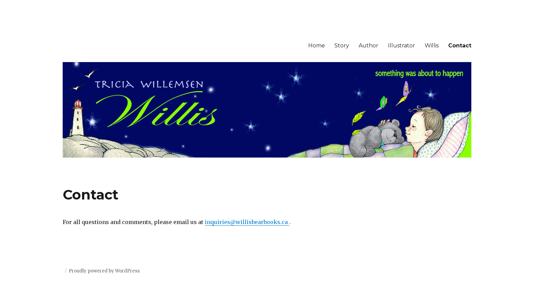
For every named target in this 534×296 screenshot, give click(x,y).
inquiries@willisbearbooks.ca (247, 222)
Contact (459, 45)
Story (341, 45)
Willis (432, 45)
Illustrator (401, 45)
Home (316, 45)
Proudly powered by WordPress (104, 271)
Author (368, 45)
